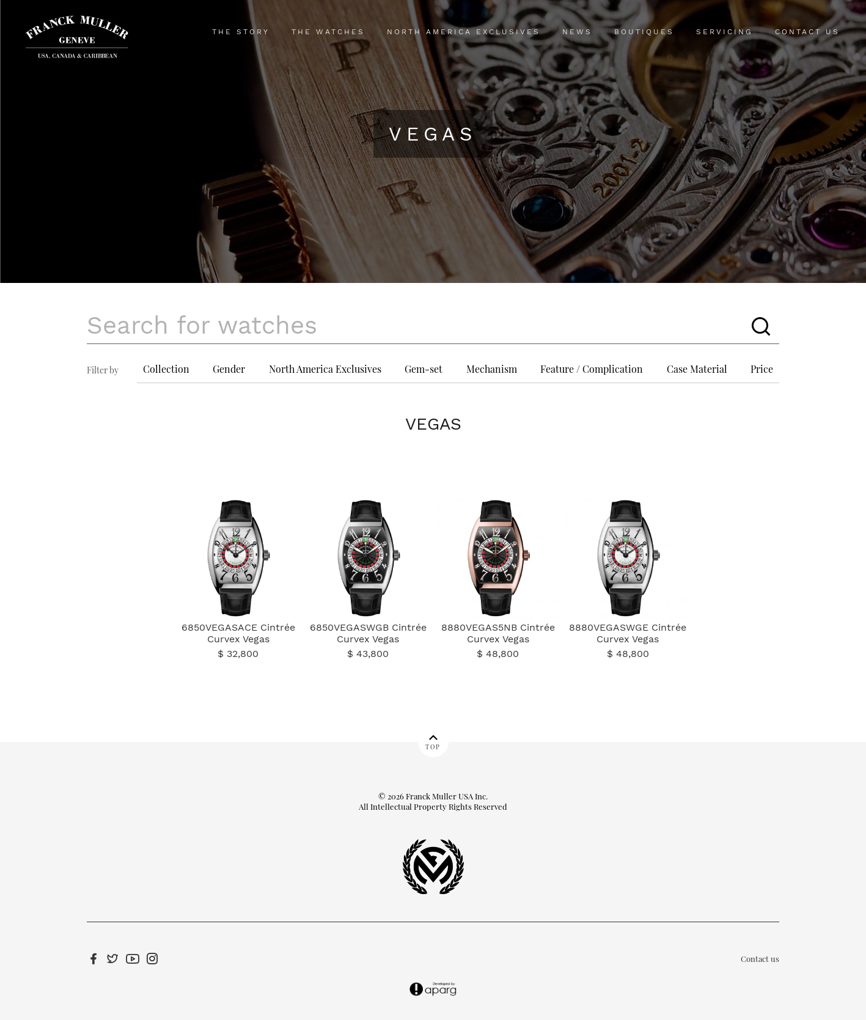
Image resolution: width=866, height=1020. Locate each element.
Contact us (760, 958)
